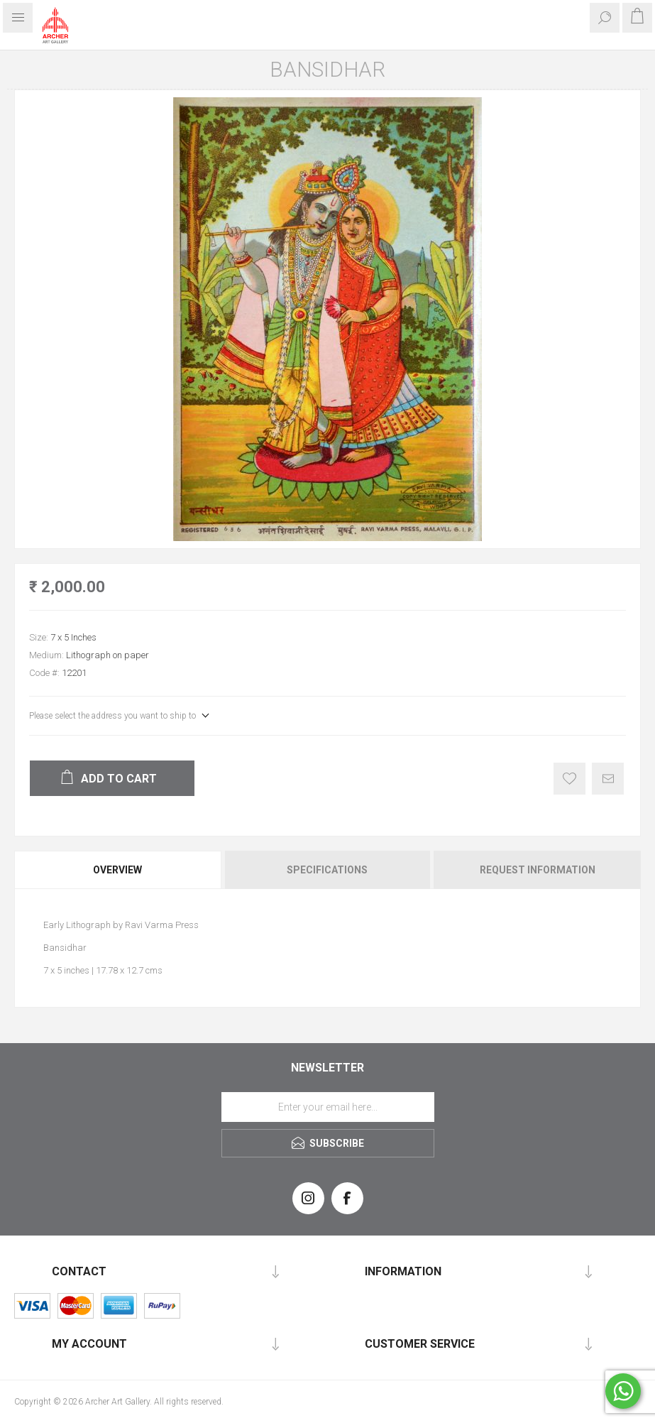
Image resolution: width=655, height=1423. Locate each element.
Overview (117, 870)
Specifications (327, 870)
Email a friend (608, 779)
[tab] (118, 870)
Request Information (537, 870)
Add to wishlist (569, 779)
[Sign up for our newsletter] (327, 1107)
